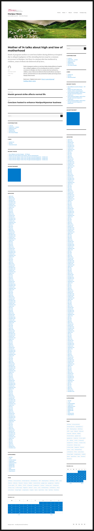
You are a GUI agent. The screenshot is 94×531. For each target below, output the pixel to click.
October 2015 (11, 369)
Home (59, 12)
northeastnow (53, 487)
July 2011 (10, 439)
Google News (11, 461)
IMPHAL (20, 485)
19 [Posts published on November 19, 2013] (19, 510)
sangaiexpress (25, 489)
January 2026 (11, 200)
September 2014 (12, 387)
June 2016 (11, 358)
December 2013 (12, 399)
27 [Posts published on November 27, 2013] (27, 512)
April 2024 (11, 229)
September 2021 (12, 271)
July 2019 (11, 307)
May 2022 (11, 260)
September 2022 (12, 255)
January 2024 (11, 233)
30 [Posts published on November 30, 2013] (50, 512)
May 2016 (11, 359)
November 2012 (12, 417)
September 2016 (12, 354)
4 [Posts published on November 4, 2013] (11, 505)
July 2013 (11, 406)
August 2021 (11, 273)
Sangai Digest (18, 489)
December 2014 (12, 383)
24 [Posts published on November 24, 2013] (58, 510)
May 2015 (11, 376)
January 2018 (11, 332)
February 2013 (12, 413)
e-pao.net (11, 125)
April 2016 (11, 361)
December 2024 (12, 218)
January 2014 (11, 398)
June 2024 (11, 226)
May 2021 (11, 277)
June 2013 (11, 408)
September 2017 (12, 337)
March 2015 (11, 379)
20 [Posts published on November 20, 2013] (27, 510)
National (31, 487)
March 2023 (11, 247)
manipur (42, 485)
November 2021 (12, 269)
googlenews (50, 483)
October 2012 (11, 419)
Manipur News (15, 14)
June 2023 (11, 242)
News (63, 12)
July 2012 (11, 423)
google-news (44, 483)
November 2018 (12, 318)
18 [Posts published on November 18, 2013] (11, 510)
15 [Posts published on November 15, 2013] (43, 507)
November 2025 (12, 203)
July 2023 (11, 241)
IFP (16, 485)
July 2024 (11, 225)
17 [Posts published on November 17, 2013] (58, 507)
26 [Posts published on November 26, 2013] (19, 512)
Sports (36, 489)
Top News (51, 489)
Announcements (17, 480)
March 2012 (11, 428)
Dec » (52, 514)
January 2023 (11, 249)
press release (11, 489)
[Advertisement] (14, 175)
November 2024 (12, 219)
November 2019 (12, 302)
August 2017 (11, 339)
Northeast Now (12, 131)
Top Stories (56, 489)
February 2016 (12, 364)
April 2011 (11, 443)
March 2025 (11, 214)
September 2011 (12, 436)
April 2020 (11, 295)
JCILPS (24, 485)
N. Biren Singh (19, 487)
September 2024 (12, 222)
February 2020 (12, 298)
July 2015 (11, 373)
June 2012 (11, 424)
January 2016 (11, 365)
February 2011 (12, 446)
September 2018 (12, 321)
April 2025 (11, 212)
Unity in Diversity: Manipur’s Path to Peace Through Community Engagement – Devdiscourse (28, 157)
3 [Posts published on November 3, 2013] (58, 502)
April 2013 (11, 410)
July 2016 (11, 357)
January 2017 (11, 348)
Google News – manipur (14, 127)
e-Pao (9, 73)
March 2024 (11, 230)
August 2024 (11, 223)
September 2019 (12, 304)
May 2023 (11, 244)
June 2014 (11, 391)
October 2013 (11, 402)
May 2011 (11, 442)
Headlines (57, 483)
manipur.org (83, 12)
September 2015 (12, 370)
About (70, 12)
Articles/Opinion (34, 480)
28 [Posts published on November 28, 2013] (35, 512)
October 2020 (11, 287)
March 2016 (11, 362)
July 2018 (11, 324)
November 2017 (12, 335)
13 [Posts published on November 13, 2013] (27, 507)
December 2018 (12, 317)
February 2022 (12, 265)
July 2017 (11, 340)
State (46, 489)
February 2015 (12, 380)
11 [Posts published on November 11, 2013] (11, 507)
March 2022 (11, 263)
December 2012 (12, 416)
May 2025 (11, 211)
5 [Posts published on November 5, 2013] (19, 505)
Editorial (10, 483)
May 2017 (11, 343)
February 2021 (12, 281)
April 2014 (11, 394)
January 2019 (11, 315)
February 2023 (12, 248)
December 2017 (12, 333)
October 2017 (11, 336)
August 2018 (11, 322)
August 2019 (11, 306)
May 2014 (11, 392)
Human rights (11, 485)
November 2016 (12, 351)
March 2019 (11, 313)
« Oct (19, 514)
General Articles (36, 483)
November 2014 (12, 384)
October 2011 (11, 435)
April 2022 (11, 262)
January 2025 (11, 216)
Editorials (15, 483)
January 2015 (11, 381)
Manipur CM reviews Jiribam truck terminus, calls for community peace (24, 155)
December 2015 (12, 366)
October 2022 (11, 253)
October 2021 (11, 270)
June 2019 (11, 309)
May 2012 (11, 425)
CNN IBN (10, 457)
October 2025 (11, 204)
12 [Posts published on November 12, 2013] (19, 507)
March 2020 (11, 296)
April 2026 (11, 196)
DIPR (57, 480)
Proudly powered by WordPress (21, 524)
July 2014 (11, 390)
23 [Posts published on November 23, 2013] (50, 510)
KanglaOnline (11, 129)
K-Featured (29, 485)
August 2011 (11, 438)
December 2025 (12, 201)
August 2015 (11, 372)
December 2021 (12, 267)
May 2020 (11, 293)
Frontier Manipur (12, 460)
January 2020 (11, 299)
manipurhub (55, 485)
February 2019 (12, 314)
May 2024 (11, 227)
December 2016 (12, 350)
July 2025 (11, 208)
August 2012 (11, 421)
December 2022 (12, 251)
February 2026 (12, 198)
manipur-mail (49, 485)
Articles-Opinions (25, 480)
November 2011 (12, 434)
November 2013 (12, 401)
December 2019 (12, 300)
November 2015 (12, 368)
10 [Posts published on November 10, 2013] (58, 505)
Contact (76, 12)
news (39, 487)
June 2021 (11, 276)
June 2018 (11, 325)
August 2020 (11, 289)
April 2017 (11, 344)
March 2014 (11, 395)
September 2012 (12, 420)
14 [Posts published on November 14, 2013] (35, 507)
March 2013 (11, 412)
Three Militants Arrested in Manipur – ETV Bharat (19, 154)
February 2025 (12, 215)
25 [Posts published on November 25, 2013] (11, 512)
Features (26, 483)
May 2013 (11, 409)
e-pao (9, 75)
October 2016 (11, 353)
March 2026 (11, 197)
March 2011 (11, 445)
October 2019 (11, 303)
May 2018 (11, 326)
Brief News (52, 480)
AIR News (10, 480)
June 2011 (11, 441)
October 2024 (11, 220)
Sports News (41, 489)
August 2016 (11, 355)
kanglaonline (36, 485)
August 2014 (11, 388)
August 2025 (11, 207)
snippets (31, 489)
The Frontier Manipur (13, 132)
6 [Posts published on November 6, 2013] (27, 505)
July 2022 (11, 258)
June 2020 (11, 292)
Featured (21, 483)
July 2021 (11, 274)
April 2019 (11, 311)
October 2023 (11, 237)
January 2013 (11, 414)
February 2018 (12, 331)
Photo (58, 487)
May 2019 (11, 310)
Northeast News (45, 487)
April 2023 (11, 245)
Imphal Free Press (12, 128)
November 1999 (12, 447)
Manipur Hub (11, 465)
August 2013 (11, 405)
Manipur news (11, 487)
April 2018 (11, 328)
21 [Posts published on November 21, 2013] (35, 510)
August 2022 (11, 256)
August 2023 (11, 240)
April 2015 (11, 377)
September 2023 (12, 238)
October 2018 (11, 320)
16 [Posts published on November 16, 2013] (50, 507)
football (30, 483)
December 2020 (12, 284)
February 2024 (12, 231)
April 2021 (11, 278)
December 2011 (12, 432)
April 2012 (11, 427)
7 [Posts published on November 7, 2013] (35, 505)
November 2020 (12, 285)
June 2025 (11, 209)
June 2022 (11, 259)
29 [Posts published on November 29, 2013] (43, 512)
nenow (35, 487)
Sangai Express (12, 471)
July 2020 (11, 291)
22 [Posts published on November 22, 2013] (43, 510)
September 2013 (12, 403)
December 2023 (12, 234)
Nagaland (25, 487)
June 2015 (11, 375)
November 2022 (12, 252)
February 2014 (12, 397)
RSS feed (10, 143)
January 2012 (11, 431)
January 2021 (11, 282)
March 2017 (11, 346)
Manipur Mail (11, 466)
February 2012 (12, 430)
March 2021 (11, 280)
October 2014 (11, 386)
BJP (40, 480)
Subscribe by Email (13, 144)
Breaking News (45, 480)
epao (9, 69)
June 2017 (11, 342)
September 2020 (12, 288)
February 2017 (12, 347)
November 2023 (12, 236)
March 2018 (11, 329)
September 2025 (12, 205)
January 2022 (11, 266)
